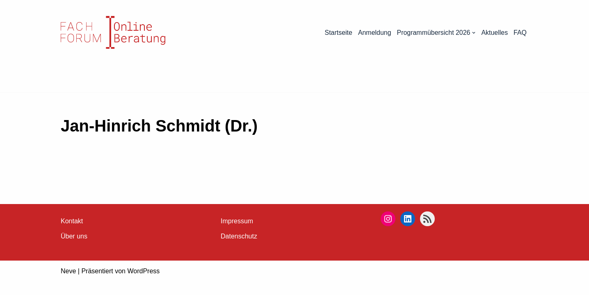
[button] (473, 32)
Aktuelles (494, 32)
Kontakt (72, 234)
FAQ (520, 32)
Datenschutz (239, 249)
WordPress (143, 284)
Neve (68, 284)
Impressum (237, 234)
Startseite (338, 32)
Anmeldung (373, 32)
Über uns (74, 249)
